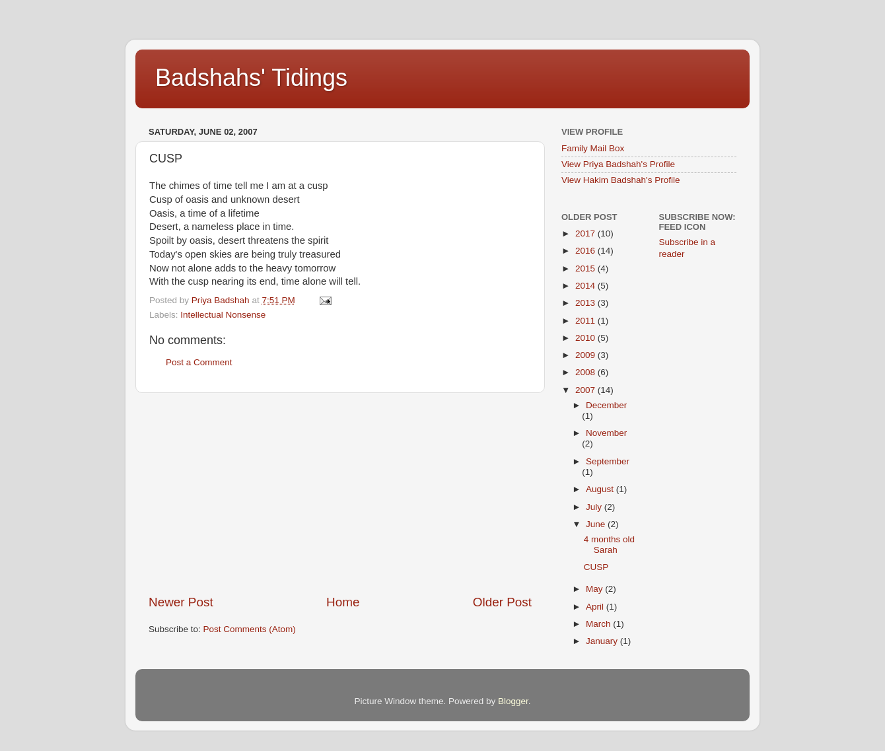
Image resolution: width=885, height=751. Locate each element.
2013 (586, 303)
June (597, 524)
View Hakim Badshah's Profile (620, 180)
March (599, 624)
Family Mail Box (592, 148)
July (595, 507)
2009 (586, 355)
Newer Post (181, 602)
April (596, 607)
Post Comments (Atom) (249, 629)
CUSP (596, 567)
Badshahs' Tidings (251, 77)
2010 (586, 338)
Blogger (513, 701)
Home (342, 602)
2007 (586, 390)
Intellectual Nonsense (223, 315)
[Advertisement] (340, 493)
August (601, 489)
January (603, 641)
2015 (586, 268)
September (607, 461)
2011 (586, 321)
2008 (586, 372)
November (606, 433)
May (595, 589)
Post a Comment (199, 362)
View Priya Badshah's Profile (618, 164)
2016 (586, 251)
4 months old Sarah (609, 544)
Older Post (502, 602)
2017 (586, 233)
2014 (586, 286)
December (606, 405)
